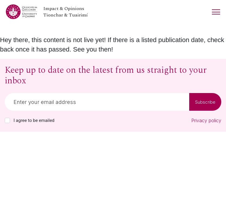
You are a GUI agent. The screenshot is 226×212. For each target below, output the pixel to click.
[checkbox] (7, 120)
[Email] (97, 102)
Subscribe (205, 102)
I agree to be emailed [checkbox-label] (34, 120)
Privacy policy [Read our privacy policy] (206, 120)
